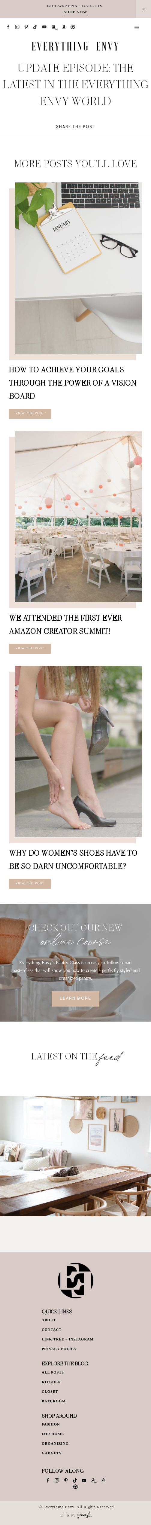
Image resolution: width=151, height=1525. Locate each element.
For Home (53, 1434)
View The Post (30, 413)
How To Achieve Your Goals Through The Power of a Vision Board (73, 383)
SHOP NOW (75, 12)
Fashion (51, 1424)
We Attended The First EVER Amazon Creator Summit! (65, 624)
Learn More (75, 999)
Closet (50, 1391)
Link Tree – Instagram (68, 1339)
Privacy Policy (59, 1349)
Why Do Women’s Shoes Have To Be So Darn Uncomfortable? (73, 859)
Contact (52, 1330)
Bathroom (54, 1401)
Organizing (55, 1443)
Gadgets (52, 1453)
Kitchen (51, 1382)
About (49, 1320)
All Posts (53, 1372)
